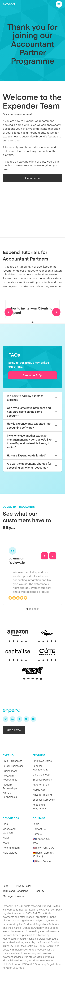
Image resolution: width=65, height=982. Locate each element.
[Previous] (9, 312)
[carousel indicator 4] (35, 609)
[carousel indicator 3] (32, 609)
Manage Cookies (13, 896)
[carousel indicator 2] (30, 609)
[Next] (56, 312)
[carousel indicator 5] (37, 609)
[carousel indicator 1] (32, 322)
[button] (32, 398)
